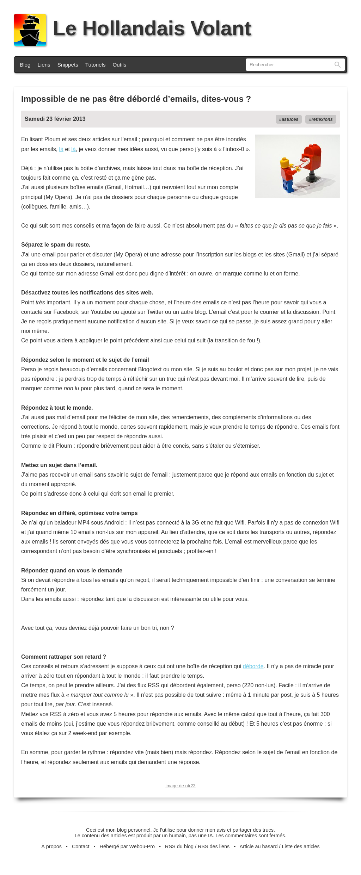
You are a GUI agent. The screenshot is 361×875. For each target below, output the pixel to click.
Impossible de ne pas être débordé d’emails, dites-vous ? (136, 99)
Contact (81, 846)
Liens (43, 65)
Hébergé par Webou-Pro (127, 846)
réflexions (322, 119)
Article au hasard (259, 846)
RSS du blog (179, 846)
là (61, 149)
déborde (253, 666)
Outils (120, 65)
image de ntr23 (180, 785)
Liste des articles (301, 846)
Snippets (67, 65)
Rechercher (338, 64)
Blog (25, 65)
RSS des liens (214, 846)
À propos (51, 846)
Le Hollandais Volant (132, 28)
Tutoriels (95, 65)
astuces (290, 119)
